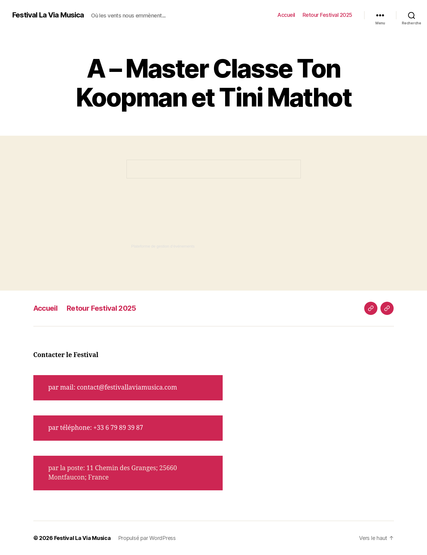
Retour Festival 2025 (327, 15)
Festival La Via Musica (48, 15)
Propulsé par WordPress (147, 538)
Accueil (286, 15)
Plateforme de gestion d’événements (163, 246)
